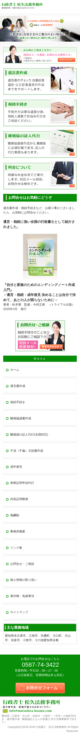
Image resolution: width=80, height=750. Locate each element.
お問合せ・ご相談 (22, 563)
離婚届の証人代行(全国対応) (29, 434)
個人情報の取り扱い (23, 579)
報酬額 (14, 515)
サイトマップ (19, 612)
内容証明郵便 (19, 499)
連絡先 (66, 4)
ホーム (14, 369)
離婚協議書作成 (20, 418)
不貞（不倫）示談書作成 (26, 450)
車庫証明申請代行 (22, 483)
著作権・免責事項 (22, 596)
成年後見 (16, 466)
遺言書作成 (17, 386)
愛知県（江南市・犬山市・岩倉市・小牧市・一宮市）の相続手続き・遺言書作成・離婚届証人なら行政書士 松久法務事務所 (39, 717)
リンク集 (16, 547)
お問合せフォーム (75, 4)
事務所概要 (17, 531)
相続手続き (17, 402)
